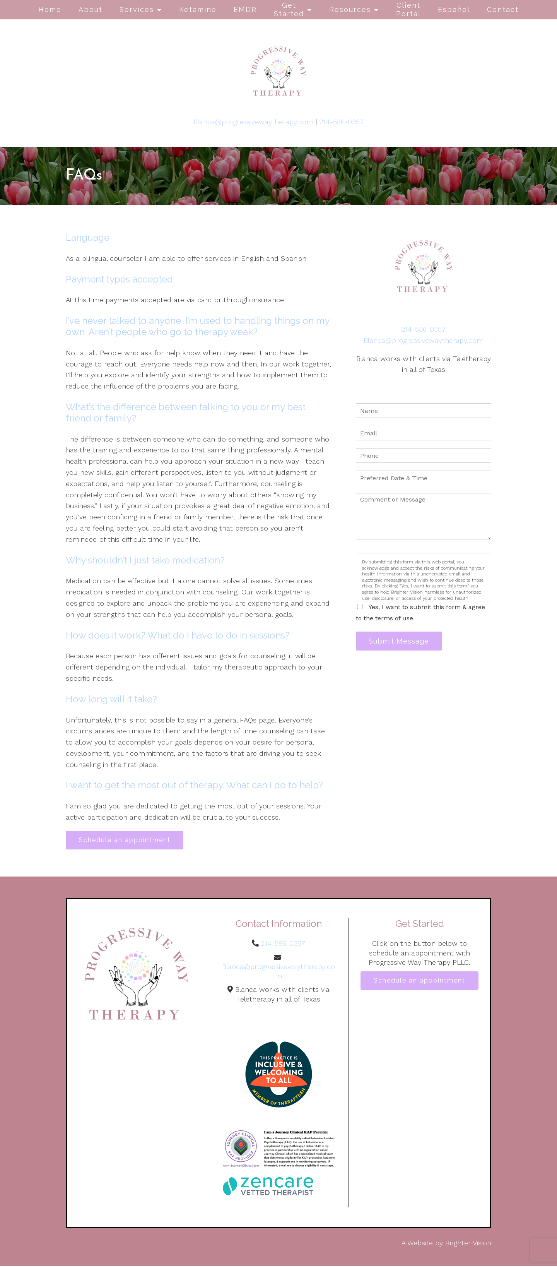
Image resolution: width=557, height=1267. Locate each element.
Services (137, 9)
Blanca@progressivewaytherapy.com (253, 122)
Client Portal (408, 9)
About (91, 9)
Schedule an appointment (126, 840)
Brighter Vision (468, 1244)
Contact (503, 9)
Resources (350, 9)
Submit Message (400, 641)
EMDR (245, 9)
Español (454, 9)
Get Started (289, 9)
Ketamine (198, 9)
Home (50, 9)
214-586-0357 (341, 122)
